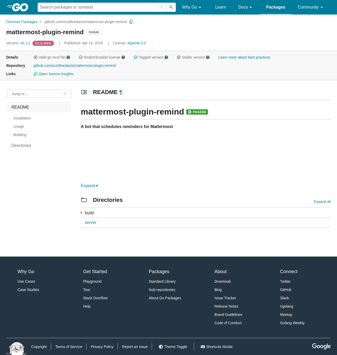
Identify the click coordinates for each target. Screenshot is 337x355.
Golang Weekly (292, 323)
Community (311, 7)
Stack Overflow (95, 298)
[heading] (22, 7)
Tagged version (151, 57)
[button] (35, 57)
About (221, 271)
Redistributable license (102, 57)
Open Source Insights (53, 74)
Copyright (39, 347)
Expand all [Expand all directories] (322, 202)
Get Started (95, 271)
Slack (284, 298)
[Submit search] (171, 7)
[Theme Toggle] (172, 346)
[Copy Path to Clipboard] (131, 21)
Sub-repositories (162, 290)
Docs (246, 7)
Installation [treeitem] (22, 118)
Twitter (285, 281)
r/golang (286, 306)
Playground (92, 281)
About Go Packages (165, 298)
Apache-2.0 (136, 43)
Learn (220, 7)
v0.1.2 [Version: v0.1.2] (18, 43)
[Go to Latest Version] (43, 43)
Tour (86, 290)
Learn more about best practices (244, 57)
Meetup (286, 315)
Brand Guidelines (228, 315)
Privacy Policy (102, 347)
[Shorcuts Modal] (216, 346)
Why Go (192, 7)
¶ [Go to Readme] (120, 92)
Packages (275, 7)
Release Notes (226, 306)
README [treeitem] (20, 107)
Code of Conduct (228, 323)
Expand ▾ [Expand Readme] (89, 185)
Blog (218, 290)
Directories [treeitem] (21, 145)
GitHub (286, 290)
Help (87, 306)
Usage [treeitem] (18, 126)
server (90, 222)
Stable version (193, 57)
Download (223, 281)
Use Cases (26, 281)
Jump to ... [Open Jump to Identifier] (20, 94)
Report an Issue (135, 347)
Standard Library (162, 281)
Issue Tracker (225, 298)
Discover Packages (21, 22)
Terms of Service (68, 347)
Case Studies (28, 290)
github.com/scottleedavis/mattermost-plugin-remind (86, 22)
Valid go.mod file (51, 57)
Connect (289, 271)
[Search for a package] (102, 7)
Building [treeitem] (19, 135)
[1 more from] (81, 212)
